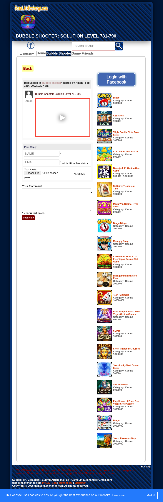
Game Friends (81, 54)
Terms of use (69, 483)
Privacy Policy (51, 483)
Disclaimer (85, 483)
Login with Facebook (117, 80)
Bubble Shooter (59, 54)
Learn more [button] (120, 495)
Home (42, 54)
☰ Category (27, 53)
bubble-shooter (51, 83)
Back (27, 69)
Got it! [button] (151, 495)
